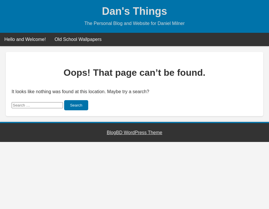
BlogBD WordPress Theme (134, 132)
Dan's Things (134, 11)
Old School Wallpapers (78, 39)
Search (76, 105)
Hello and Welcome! (25, 39)
